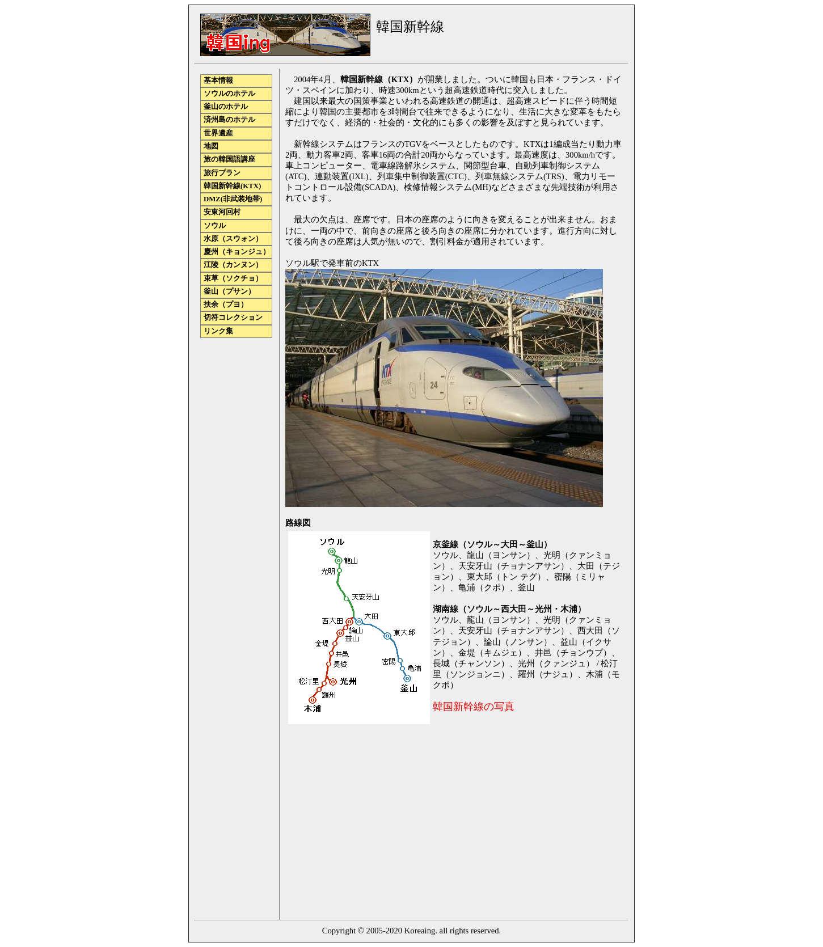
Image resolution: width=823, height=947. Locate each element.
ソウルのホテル (229, 94)
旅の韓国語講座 (229, 159)
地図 (211, 146)
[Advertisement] (380, 824)
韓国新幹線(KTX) (232, 186)
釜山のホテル (226, 107)
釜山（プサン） (229, 291)
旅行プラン (222, 173)
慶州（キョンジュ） (237, 252)
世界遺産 (218, 133)
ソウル (215, 226)
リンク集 (218, 331)
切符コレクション (233, 318)
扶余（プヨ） (226, 304)
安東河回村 (222, 212)
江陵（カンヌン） (233, 265)
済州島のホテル (229, 120)
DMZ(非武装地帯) (233, 199)
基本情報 (218, 80)
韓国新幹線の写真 (473, 706)
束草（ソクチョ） (233, 278)
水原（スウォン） (233, 239)
